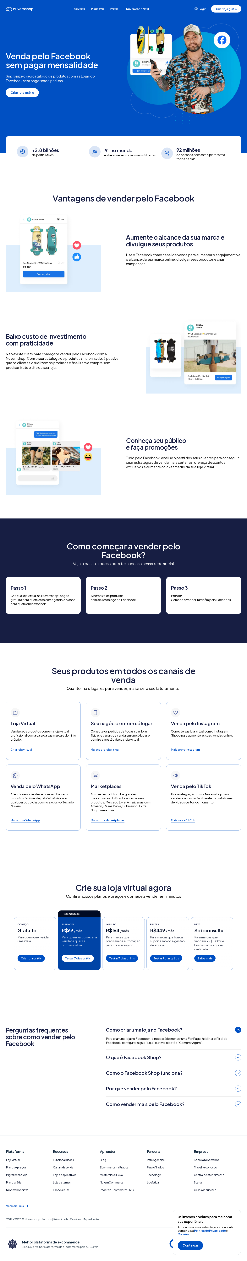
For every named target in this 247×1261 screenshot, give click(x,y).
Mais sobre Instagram (185, 749)
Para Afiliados (155, 1167)
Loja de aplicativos (64, 1175)
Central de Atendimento (209, 1175)
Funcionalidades (63, 1160)
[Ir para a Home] (20, 10)
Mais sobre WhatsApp (25, 820)
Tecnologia (154, 1175)
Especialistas (61, 1190)
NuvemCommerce (112, 1182)
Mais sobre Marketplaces (107, 820)
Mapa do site (91, 1219)
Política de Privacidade (210, 1230)
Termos (47, 1219)
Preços (120, 8)
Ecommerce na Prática (114, 1167)
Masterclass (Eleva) (112, 1175)
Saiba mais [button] (205, 958)
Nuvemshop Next (145, 8)
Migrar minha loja (16, 1175)
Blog (103, 1160)
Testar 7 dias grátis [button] (78, 958)
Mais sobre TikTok (183, 820)
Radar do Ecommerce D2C (117, 1190)
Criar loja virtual (21, 749)
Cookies (183, 1234)
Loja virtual (13, 1160)
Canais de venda (63, 1167)
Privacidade (60, 1219)
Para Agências (156, 1160)
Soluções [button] (74, 8)
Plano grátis (13, 1182)
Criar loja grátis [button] (226, 8)
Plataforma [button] (98, 8)
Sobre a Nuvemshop (207, 1160)
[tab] (173, 1030)
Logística (153, 1182)
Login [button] (200, 8)
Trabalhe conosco (205, 1167)
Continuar (190, 1245)
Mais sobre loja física (105, 749)
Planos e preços (16, 1167)
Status (198, 1182)
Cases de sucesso (205, 1190)
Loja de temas (62, 1182)
